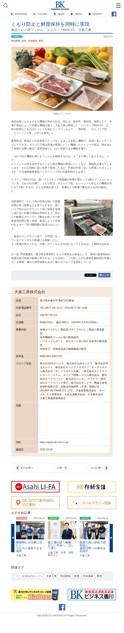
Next (111, 538)
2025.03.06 (46, 449)
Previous (12, 538)
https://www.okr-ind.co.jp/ (54, 442)
